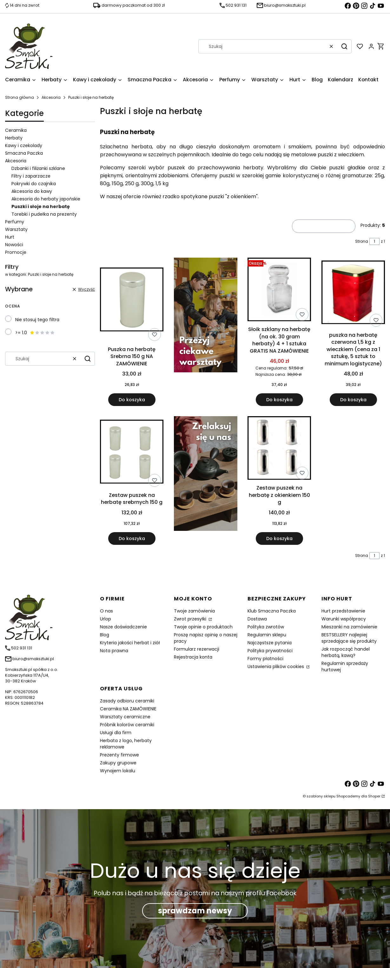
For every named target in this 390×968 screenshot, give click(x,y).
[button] (344, 46)
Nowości (14, 244)
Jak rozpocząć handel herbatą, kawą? (345, 652)
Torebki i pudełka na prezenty (44, 214)
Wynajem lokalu (117, 771)
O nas (106, 611)
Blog (104, 635)
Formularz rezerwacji (196, 649)
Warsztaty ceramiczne (125, 717)
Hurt (9, 237)
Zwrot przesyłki (191, 619)
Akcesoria (51, 97)
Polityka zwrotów (266, 627)
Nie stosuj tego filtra (37, 319)
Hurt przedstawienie (343, 611)
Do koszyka (132, 399)
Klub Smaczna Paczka (272, 611)
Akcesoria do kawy (31, 191)
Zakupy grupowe (118, 763)
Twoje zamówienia (194, 611)
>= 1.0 (35, 332)
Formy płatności (265, 658)
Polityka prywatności (270, 650)
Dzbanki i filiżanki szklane (38, 168)
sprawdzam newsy (195, 910)
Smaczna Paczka (24, 153)
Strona (361, 241)
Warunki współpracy (343, 619)
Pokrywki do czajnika (33, 183)
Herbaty (14, 138)
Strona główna (19, 97)
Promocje (15, 252)
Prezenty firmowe (119, 755)
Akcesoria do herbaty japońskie (45, 199)
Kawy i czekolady (23, 145)
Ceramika (16, 130)
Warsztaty (16, 229)
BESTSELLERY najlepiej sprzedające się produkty (349, 638)
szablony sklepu (321, 796)
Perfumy (14, 222)
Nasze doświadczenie (123, 627)
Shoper (374, 796)
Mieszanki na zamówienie (349, 627)
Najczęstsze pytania (270, 643)
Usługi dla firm (115, 732)
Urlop (105, 619)
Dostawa (257, 619)
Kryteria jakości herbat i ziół (130, 643)
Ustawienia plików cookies (276, 666)
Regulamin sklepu (267, 635)
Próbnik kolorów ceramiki (127, 724)
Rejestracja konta (193, 657)
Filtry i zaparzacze (30, 176)
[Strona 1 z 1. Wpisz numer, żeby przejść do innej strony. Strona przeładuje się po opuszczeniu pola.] (374, 241)
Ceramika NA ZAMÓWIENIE (128, 709)
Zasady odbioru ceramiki (127, 701)
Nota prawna (114, 650)
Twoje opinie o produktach (203, 627)
